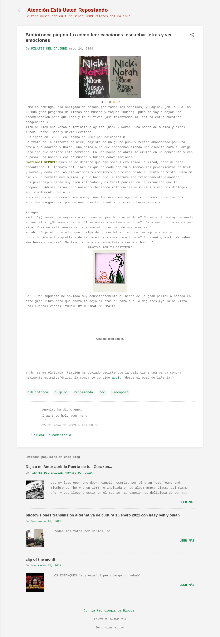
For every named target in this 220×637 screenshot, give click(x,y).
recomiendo (83, 392)
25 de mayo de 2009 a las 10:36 (70, 425)
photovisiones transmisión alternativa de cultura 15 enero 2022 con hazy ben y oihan (103, 515)
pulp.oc (61, 392)
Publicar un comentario (50, 435)
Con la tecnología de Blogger (110, 611)
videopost (120, 392)
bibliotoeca (38, 392)
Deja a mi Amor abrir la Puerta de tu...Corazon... (69, 467)
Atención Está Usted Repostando (67, 10)
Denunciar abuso (110, 627)
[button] (192, 35)
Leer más (186, 502)
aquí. (116, 378)
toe (102, 392)
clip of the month (41, 559)
